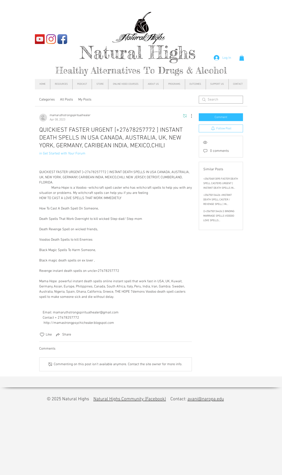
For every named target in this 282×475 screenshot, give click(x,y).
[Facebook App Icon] (62, 39)
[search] (221, 100)
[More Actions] (189, 115)
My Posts (84, 99)
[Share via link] (63, 334)
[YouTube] (40, 39)
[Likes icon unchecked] (42, 334)
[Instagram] (51, 39)
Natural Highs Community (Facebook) (129, 399)
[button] (241, 58)
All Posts (66, 99)
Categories (47, 99)
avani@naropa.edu (205, 399)
